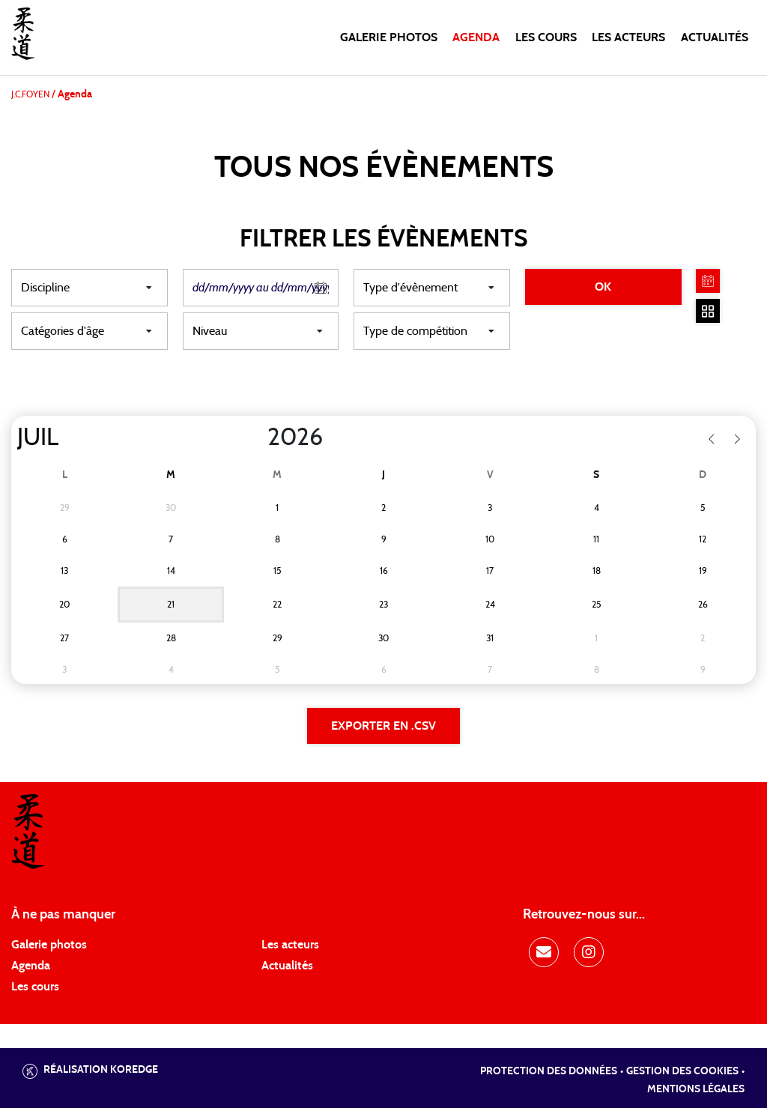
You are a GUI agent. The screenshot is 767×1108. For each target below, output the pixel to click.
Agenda (476, 37)
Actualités (714, 37)
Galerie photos (388, 37)
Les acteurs (628, 37)
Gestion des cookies (682, 1071)
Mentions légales (696, 1089)
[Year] (255, 437)
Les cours (546, 37)
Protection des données (548, 1071)
